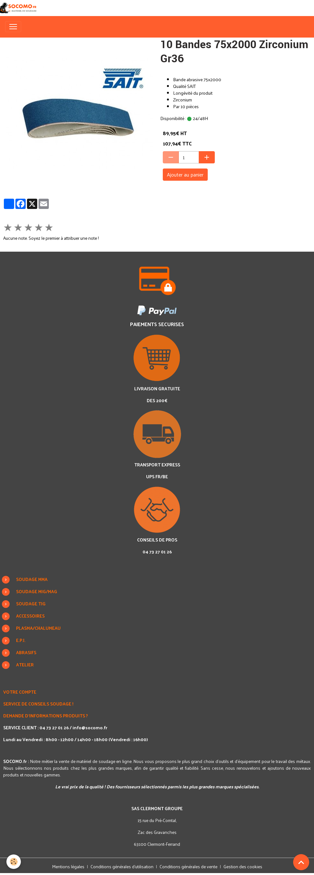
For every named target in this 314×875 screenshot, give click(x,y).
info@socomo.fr (90, 727)
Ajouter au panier (185, 174)
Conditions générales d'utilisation (122, 866)
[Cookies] (13, 861)
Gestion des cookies (242, 866)
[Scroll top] (301, 862)
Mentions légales (68, 866)
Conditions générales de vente (188, 866)
